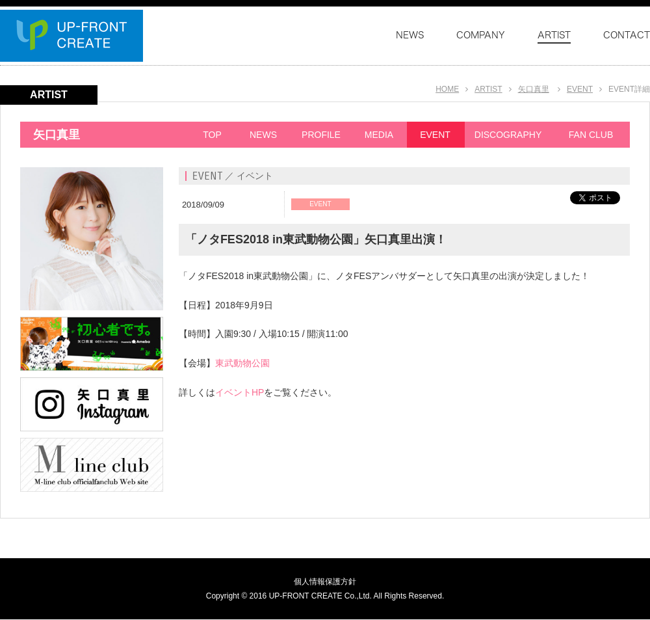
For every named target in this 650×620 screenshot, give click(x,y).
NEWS (263, 134)
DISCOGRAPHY (507, 134)
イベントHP (239, 392)
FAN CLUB (591, 134)
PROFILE (321, 134)
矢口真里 (533, 89)
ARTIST (488, 89)
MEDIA (379, 134)
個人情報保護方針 (325, 581)
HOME (447, 89)
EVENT (580, 89)
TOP (212, 134)
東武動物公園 (242, 363)
